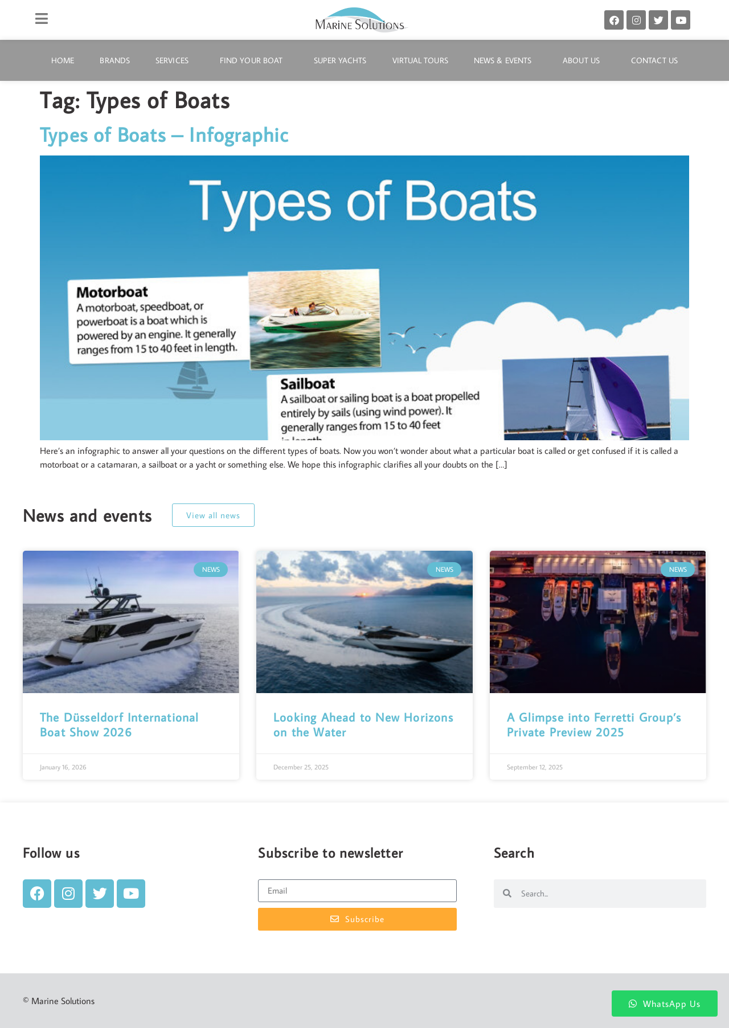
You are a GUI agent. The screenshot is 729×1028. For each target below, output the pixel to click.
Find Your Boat (254, 60)
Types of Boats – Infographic (164, 134)
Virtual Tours (420, 60)
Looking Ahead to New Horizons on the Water (363, 724)
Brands (115, 60)
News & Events (505, 60)
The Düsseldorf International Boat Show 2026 (119, 724)
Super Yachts (340, 60)
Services (174, 60)
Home (62, 60)
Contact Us (654, 60)
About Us (584, 60)
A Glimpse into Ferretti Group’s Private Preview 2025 (594, 724)
